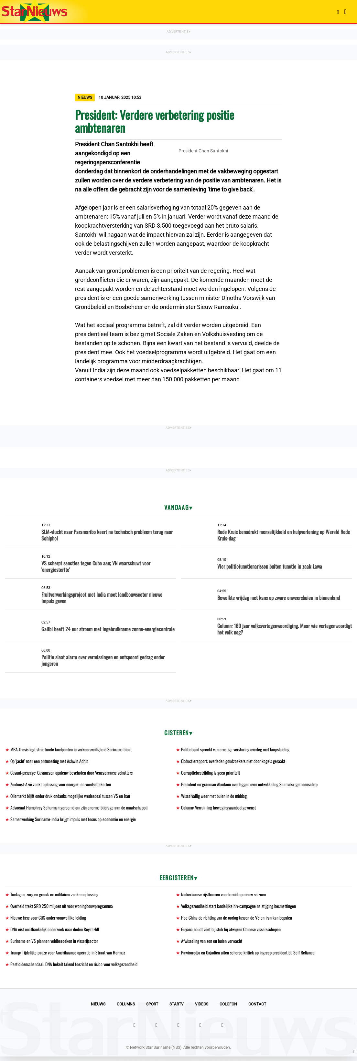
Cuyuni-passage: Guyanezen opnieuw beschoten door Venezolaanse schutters (71, 773)
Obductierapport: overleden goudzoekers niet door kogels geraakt (234, 761)
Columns (126, 1008)
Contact (257, 1008)
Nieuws (98, 1008)
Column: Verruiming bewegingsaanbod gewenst (219, 809)
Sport (152, 1008)
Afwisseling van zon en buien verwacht (212, 944)
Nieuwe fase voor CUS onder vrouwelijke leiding (48, 920)
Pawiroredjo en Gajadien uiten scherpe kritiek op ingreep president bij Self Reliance (249, 956)
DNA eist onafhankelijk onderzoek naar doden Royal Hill (55, 932)
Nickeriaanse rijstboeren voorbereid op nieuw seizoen (224, 896)
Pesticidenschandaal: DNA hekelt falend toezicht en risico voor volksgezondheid (74, 968)
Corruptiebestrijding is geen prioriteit (211, 773)
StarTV (176, 1008)
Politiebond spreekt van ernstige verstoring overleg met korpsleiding (236, 749)
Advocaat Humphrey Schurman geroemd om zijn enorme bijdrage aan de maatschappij (80, 809)
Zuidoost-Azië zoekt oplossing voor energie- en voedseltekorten (61, 785)
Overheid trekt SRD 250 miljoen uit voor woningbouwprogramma (63, 908)
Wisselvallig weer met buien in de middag (214, 797)
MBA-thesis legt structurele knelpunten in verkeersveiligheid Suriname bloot (72, 749)
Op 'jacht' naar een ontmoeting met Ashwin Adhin (50, 761)
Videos (201, 1008)
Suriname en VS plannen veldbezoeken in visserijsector (54, 944)
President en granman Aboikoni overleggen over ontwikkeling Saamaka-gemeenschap (250, 785)
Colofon (228, 1008)
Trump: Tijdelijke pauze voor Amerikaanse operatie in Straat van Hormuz (69, 956)
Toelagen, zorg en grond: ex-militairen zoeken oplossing (55, 896)
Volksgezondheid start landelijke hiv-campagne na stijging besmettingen (239, 908)
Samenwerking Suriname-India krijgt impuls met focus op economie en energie (74, 821)
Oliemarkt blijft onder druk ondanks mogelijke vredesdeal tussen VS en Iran (71, 797)
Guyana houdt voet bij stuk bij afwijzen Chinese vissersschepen (231, 932)
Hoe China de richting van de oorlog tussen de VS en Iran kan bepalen (237, 920)
